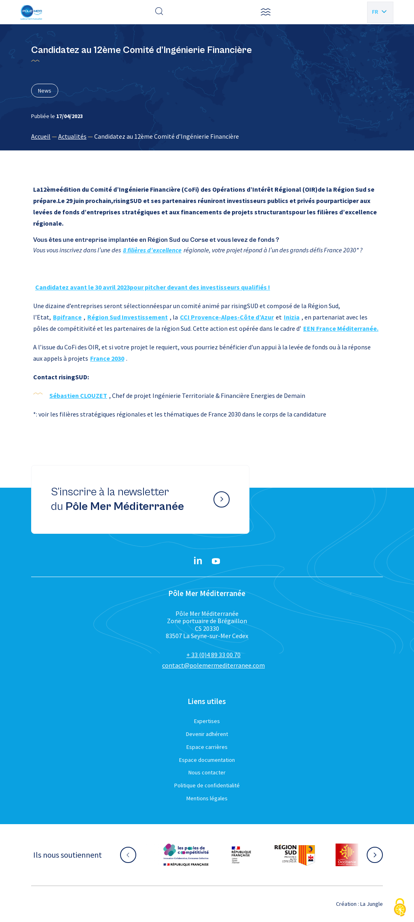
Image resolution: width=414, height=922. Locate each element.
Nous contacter (207, 772)
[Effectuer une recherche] (159, 12)
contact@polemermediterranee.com (213, 665)
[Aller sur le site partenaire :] (186, 855)
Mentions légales (207, 798)
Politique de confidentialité (207, 785)
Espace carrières (207, 747)
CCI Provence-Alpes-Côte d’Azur (227, 317)
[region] (207, 136)
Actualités (72, 136)
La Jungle (371, 903)
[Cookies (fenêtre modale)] (400, 908)
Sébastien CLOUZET (78, 395)
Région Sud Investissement (127, 317)
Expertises (207, 721)
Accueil (41, 136)
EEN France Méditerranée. (340, 328)
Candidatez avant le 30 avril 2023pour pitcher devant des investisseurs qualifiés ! (152, 287)
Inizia (292, 317)
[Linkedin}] (198, 561)
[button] (266, 12)
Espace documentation (207, 759)
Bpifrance (67, 317)
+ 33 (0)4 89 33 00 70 (213, 655)
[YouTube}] (216, 561)
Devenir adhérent (207, 734)
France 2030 (107, 358)
